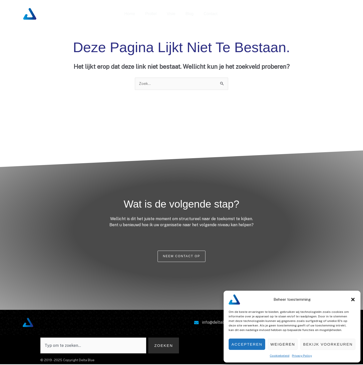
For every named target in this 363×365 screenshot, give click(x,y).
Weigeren (282, 344)
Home (129, 14)
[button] (352, 299)
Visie (171, 14)
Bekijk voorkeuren (328, 344)
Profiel (151, 14)
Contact (211, 14)
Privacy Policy (302, 355)
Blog (190, 14)
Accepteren (246, 344)
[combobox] (92, 346)
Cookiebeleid (279, 355)
